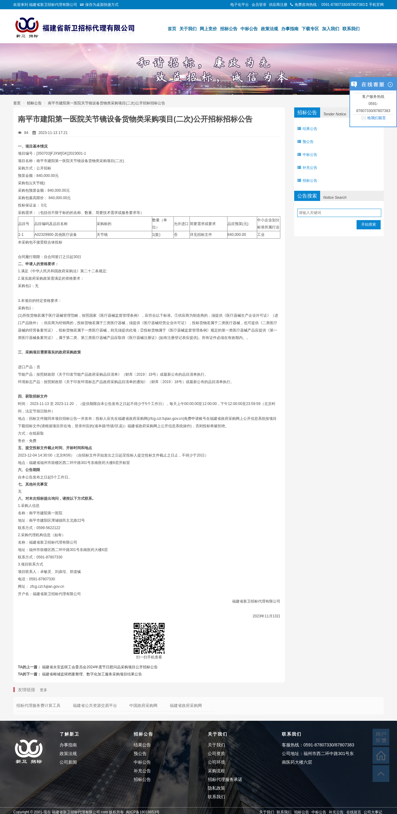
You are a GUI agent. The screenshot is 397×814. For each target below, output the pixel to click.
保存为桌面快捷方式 (102, 4)
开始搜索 (368, 224)
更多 (43, 690)
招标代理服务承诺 (225, 779)
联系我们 (351, 28)
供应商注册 (278, 4)
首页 (172, 28)
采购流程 (216, 770)
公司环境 (216, 762)
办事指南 (290, 28)
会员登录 (259, 4)
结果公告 (307, 129)
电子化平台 (239, 4)
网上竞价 (208, 28)
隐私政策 (216, 788)
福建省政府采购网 (186, 705)
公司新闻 (68, 762)
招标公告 (228, 28)
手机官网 (376, 4)
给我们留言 (376, 118)
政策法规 (269, 28)
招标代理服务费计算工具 (38, 705)
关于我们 (188, 28)
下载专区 (310, 28)
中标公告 (249, 28)
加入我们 (330, 28)
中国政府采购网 (143, 705)
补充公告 (307, 167)
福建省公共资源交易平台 (95, 705)
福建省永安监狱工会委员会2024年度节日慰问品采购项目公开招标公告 (100, 667)
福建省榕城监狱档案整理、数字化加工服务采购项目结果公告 (92, 674)
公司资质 (216, 753)
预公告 (305, 142)
